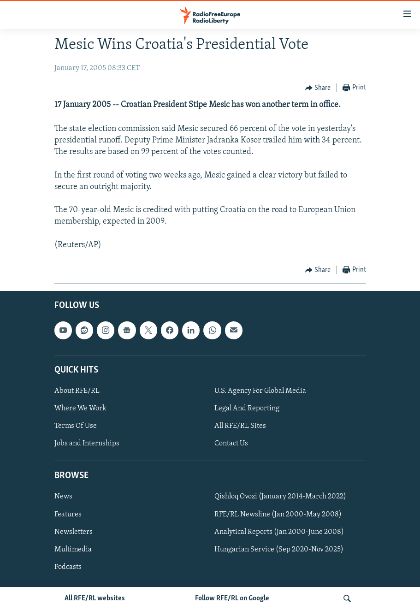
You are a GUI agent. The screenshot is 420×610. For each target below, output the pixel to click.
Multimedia (73, 549)
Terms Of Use (75, 426)
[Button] (318, 88)
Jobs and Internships (86, 443)
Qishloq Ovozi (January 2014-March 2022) (280, 496)
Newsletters (73, 532)
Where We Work (80, 408)
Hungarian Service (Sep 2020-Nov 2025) (278, 549)
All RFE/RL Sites (240, 426)
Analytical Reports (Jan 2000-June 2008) (279, 532)
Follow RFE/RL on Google (232, 598)
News (63, 496)
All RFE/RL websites (95, 598)
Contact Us (231, 443)
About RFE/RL (77, 391)
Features (68, 514)
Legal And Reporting (246, 408)
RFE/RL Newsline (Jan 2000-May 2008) (278, 514)
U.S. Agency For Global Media (260, 391)
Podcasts (68, 567)
